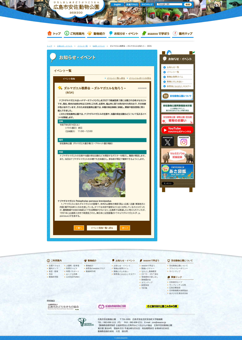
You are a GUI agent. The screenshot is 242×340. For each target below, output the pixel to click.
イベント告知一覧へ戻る (102, 228)
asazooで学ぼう (155, 33)
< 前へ (79, 228)
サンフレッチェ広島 (177, 285)
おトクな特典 (71, 274)
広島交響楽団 (174, 288)
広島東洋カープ (175, 282)
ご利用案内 (74, 33)
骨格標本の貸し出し (150, 277)
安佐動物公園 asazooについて (177, 96)
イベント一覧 (82, 46)
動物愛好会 (146, 280)
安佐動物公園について (178, 266)
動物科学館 (53, 277)
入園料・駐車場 (72, 266)
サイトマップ (147, 5)
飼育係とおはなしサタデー (179, 86)
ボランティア (147, 282)
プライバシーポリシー (178, 268)
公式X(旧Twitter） (73, 277)
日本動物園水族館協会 (178, 290)
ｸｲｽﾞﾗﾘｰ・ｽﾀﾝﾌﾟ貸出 (150, 274)
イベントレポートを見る (140, 78)
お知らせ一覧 (173, 67)
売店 (51, 274)
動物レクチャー (148, 268)
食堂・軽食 (53, 271)
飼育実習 (145, 285)
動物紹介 (97, 33)
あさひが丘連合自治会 (178, 293)
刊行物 (144, 288)
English (117, 5)
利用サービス (71, 268)
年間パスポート (72, 271)
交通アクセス (132, 5)
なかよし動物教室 (149, 271)
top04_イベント (99, 46)
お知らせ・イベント (123, 33)
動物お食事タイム (175, 77)
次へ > (125, 228)
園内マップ (183, 33)
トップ (54, 33)
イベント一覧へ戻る (116, 78)
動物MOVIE (91, 271)
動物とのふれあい (175, 81)
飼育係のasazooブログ (95, 268)
